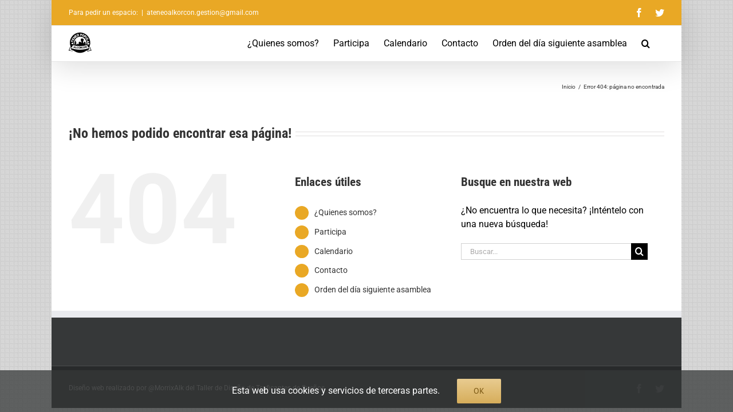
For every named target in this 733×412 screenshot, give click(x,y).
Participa (330, 231)
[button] (660, 43)
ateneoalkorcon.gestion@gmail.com (203, 13)
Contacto (331, 270)
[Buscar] (639, 251)
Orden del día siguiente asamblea (372, 289)
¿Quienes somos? (345, 212)
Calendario (333, 251)
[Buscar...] (546, 251)
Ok (479, 391)
